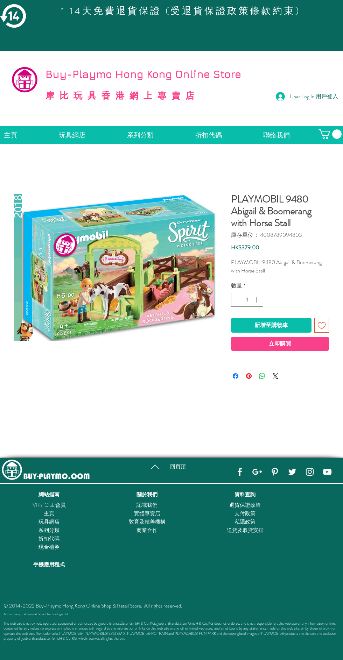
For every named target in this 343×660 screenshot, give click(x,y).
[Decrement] (237, 299)
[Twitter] (292, 472)
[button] (330, 134)
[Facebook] (239, 472)
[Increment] (257, 299)
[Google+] (257, 472)
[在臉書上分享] (235, 376)
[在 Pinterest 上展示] (249, 376)
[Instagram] (309, 472)
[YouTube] (327, 472)
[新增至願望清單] (321, 325)
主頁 (49, 513)
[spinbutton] (247, 299)
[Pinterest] (275, 472)
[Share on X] (275, 376)
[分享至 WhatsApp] (262, 376)
